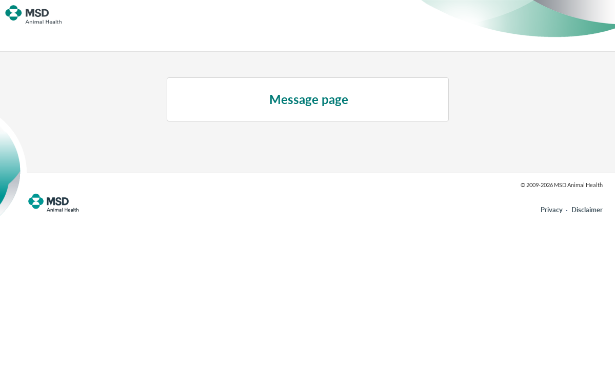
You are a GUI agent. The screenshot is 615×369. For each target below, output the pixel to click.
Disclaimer (587, 210)
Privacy (552, 210)
